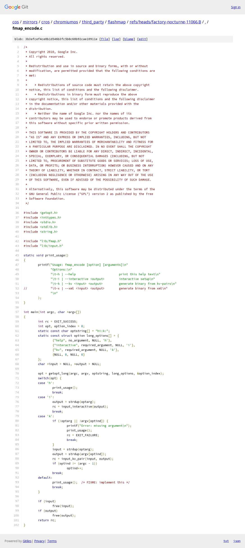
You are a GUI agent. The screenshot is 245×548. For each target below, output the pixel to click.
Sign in (236, 7)
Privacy (39, 541)
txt (226, 541)
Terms (52, 541)
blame (128, 39)
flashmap (117, 22)
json (237, 541)
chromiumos (66, 22)
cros (45, 22)
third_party (93, 22)
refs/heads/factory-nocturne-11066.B (165, 22)
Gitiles (27, 541)
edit (142, 39)
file (104, 39)
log (116, 39)
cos (15, 22)
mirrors (30, 22)
